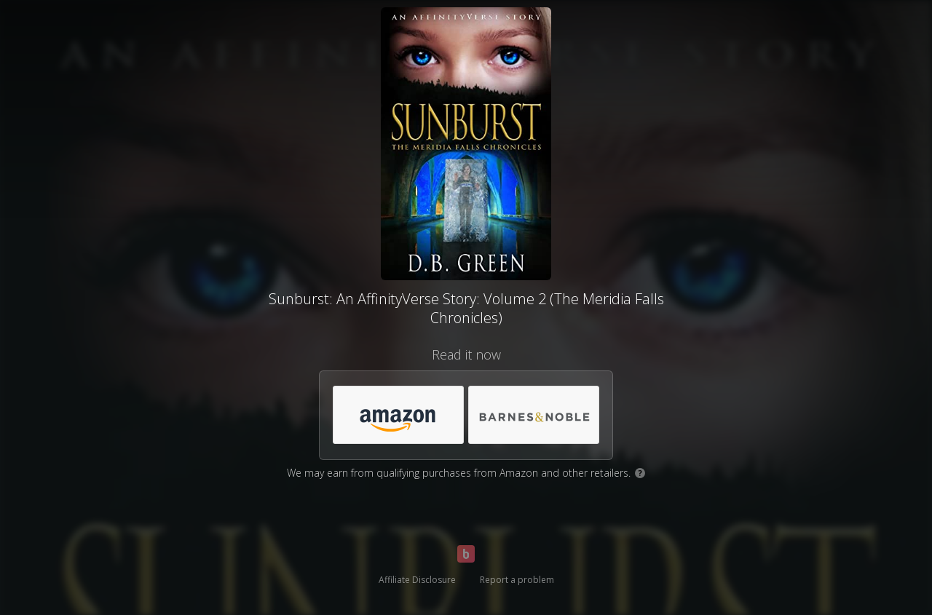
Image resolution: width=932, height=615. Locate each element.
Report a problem (517, 580)
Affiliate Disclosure (417, 580)
